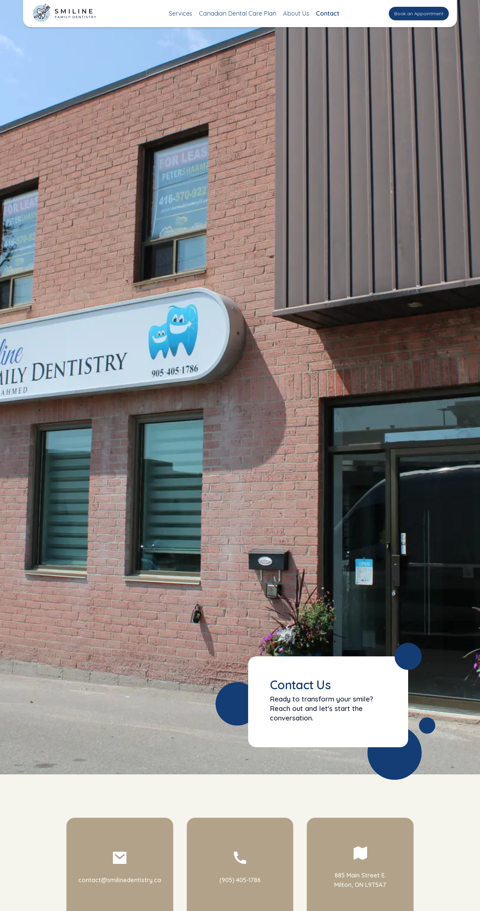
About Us (296, 13)
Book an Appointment (418, 14)
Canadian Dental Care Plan (237, 13)
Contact (327, 13)
